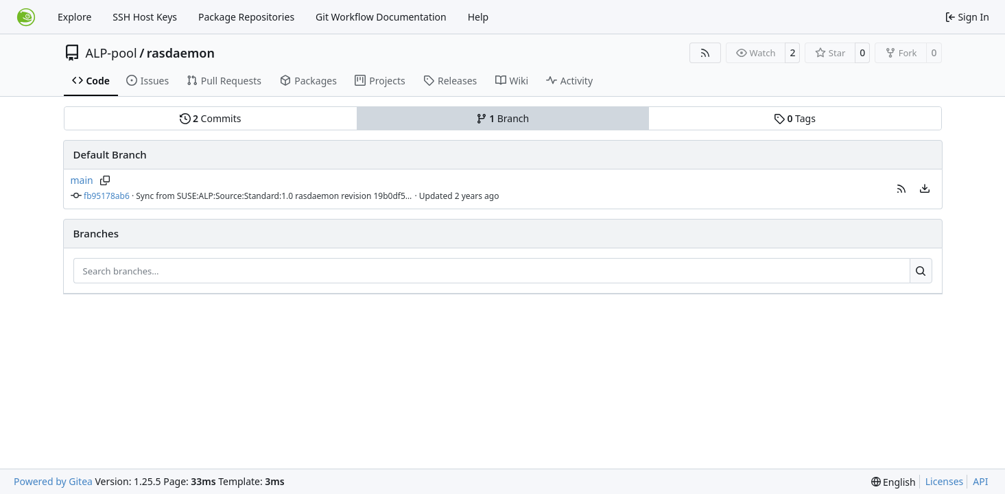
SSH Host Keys (145, 16)
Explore (74, 16)
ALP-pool (111, 53)
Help (478, 16)
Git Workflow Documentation (381, 16)
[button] (901, 188)
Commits (210, 118)
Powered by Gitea (53, 481)
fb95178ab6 (107, 196)
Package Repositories (246, 16)
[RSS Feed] (705, 53)
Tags (795, 118)
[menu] (924, 188)
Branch (503, 118)
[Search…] (921, 271)
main (82, 180)
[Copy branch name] (105, 180)
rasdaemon (181, 53)
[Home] (26, 17)
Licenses (944, 481)
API (980, 481)
